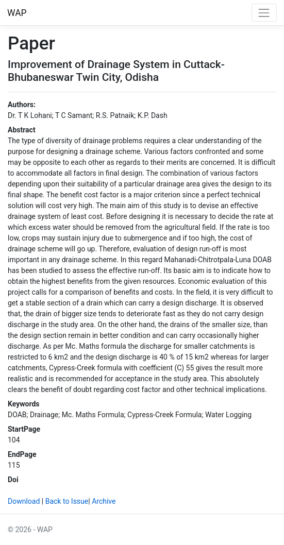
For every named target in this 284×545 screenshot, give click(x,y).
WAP (17, 13)
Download (24, 501)
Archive (103, 501)
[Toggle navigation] (264, 13)
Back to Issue (67, 501)
